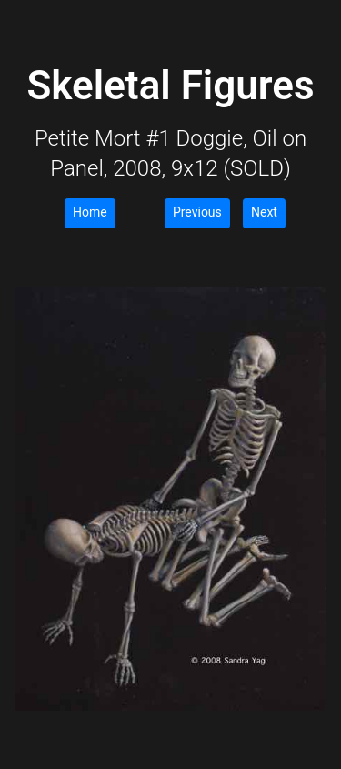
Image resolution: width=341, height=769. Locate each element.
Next (264, 212)
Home (90, 212)
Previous (197, 212)
